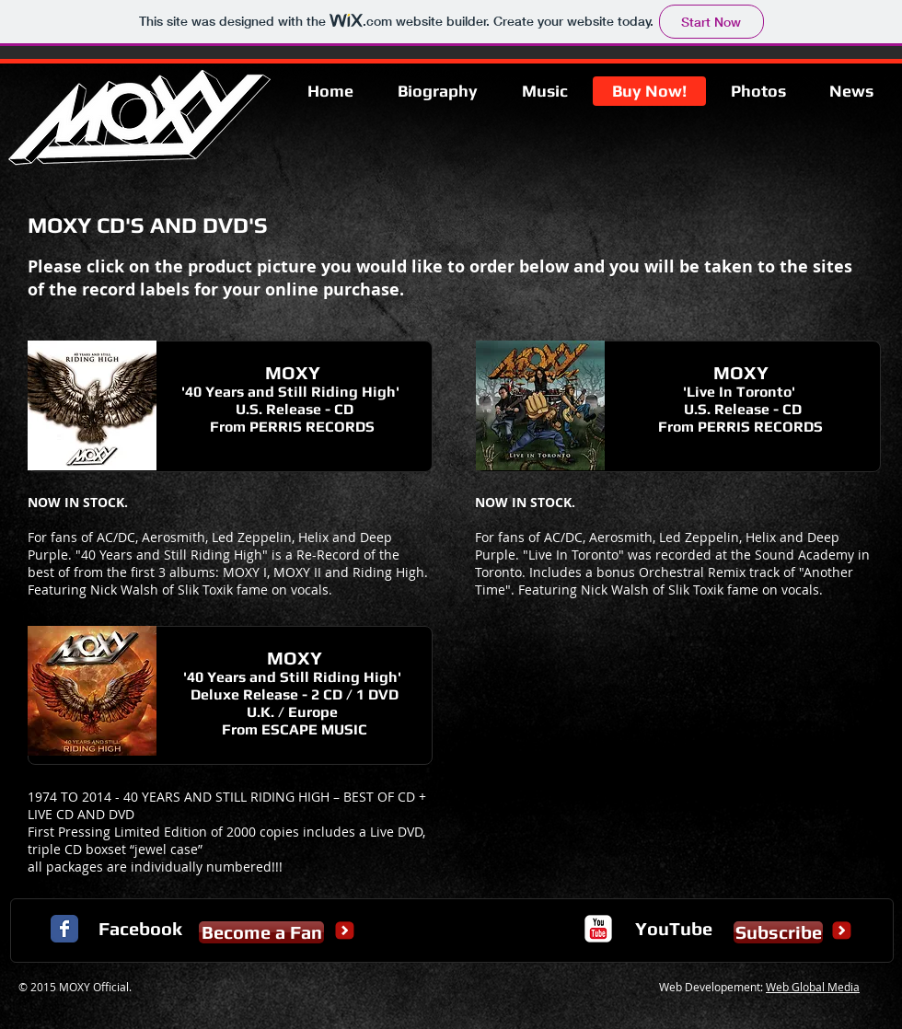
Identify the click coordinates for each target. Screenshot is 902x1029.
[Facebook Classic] (64, 928)
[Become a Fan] (261, 932)
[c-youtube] (598, 928)
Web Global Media (813, 986)
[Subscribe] (778, 932)
